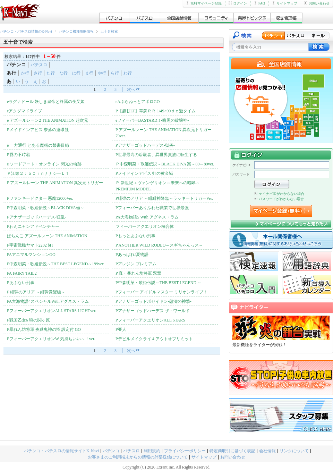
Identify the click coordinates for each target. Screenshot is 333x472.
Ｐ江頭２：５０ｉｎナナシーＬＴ (38, 173)
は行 (76, 73)
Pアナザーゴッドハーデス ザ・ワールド (153, 310)
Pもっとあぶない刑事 (135, 235)
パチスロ (39, 64)
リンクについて (294, 450)
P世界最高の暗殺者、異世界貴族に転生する (156, 154)
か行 (25, 73)
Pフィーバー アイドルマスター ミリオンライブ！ (161, 292)
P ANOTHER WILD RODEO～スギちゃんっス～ (159, 245)
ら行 (115, 73)
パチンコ (111, 450)
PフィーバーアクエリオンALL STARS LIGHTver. (51, 310)
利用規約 (152, 450)
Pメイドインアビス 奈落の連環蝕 (38, 129)
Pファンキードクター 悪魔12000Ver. (40, 198)
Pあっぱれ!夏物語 (132, 254)
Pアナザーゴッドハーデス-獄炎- (145, 145)
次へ (131, 89)
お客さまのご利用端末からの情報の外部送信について (138, 457)
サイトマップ (284, 3)
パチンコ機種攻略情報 (76, 31)
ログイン (238, 3)
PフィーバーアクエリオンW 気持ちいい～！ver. (51, 338)
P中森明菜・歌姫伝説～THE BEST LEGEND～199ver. (55, 263)
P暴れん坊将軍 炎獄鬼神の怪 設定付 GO (44, 329)
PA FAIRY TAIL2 (22, 273)
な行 (63, 73)
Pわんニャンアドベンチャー (33, 226)
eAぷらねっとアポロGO (138, 101)
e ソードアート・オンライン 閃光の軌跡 (44, 164)
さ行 (38, 73)
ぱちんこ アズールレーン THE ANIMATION (47, 235)
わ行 (127, 73)
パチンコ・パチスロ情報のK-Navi (26, 31)
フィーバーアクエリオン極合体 (145, 226)
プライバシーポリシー (185, 450)
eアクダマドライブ (24, 111)
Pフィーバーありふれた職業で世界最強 (152, 207)
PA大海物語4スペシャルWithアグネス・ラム (48, 301)
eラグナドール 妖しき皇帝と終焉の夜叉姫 (46, 101)
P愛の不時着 (18, 154)
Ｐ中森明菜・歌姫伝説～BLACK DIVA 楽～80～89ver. (165, 164)
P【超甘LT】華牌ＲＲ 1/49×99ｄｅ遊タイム (156, 111)
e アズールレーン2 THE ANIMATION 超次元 (47, 120)
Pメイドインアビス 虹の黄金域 (144, 173)
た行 (50, 73)
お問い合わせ (317, 3)
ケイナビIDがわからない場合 (279, 194)
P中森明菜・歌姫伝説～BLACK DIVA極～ (45, 207)
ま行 (89, 73)
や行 (102, 73)
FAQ (259, 3)
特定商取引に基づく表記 (232, 450)
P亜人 (121, 329)
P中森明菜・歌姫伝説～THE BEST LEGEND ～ (159, 282)
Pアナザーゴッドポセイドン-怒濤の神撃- (153, 301)
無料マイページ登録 (204, 3)
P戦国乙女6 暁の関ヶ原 (28, 320)
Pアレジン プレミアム (136, 263)
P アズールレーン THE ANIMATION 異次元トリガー (55, 182)
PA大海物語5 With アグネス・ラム (147, 217)
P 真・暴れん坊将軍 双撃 (138, 273)
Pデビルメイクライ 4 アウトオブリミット (154, 338)
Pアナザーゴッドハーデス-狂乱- (36, 217)
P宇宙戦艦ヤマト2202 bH (30, 245)
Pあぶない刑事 (20, 282)
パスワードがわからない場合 (279, 199)
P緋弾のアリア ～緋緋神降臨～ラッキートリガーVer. (164, 198)
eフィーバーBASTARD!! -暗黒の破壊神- (152, 120)
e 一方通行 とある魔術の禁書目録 (38, 145)
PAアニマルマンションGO (31, 254)
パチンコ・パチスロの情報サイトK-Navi (61, 450)
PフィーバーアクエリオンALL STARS (150, 320)
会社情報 (267, 450)
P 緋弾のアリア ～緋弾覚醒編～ (36, 292)
